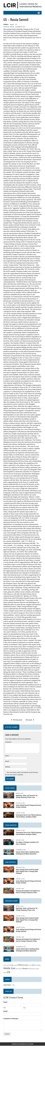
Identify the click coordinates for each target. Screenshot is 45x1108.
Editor (12, 26)
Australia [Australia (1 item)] (15, 965)
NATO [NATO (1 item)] (17, 968)
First (4, 1007)
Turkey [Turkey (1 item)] (37, 968)
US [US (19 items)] (8, 972)
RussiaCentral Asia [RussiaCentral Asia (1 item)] (32, 968)
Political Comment (10, 788)
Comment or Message (11, 1018)
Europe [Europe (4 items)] (25, 965)
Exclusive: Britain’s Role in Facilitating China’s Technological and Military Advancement (27, 853)
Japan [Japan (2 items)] (39, 965)
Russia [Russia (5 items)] (25, 968)
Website (7, 767)
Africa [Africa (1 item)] (4, 965)
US (16, 24)
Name (7, 756)
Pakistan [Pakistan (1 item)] (20, 968)
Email (7, 761)
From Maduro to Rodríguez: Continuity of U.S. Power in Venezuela (27, 843)
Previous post (16, 720)
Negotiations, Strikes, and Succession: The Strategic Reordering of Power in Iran (26, 796)
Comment (8, 742)
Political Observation (10, 825)
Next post (30, 720)
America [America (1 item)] (8, 965)
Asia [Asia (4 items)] (11, 965)
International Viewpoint (11, 901)
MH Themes (31, 1044)
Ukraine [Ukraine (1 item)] (5, 972)
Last (24, 1007)
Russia (12, 24)
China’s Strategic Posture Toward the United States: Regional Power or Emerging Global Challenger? (27, 871)
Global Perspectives (10, 862)
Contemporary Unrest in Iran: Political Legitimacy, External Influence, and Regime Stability (28, 816)
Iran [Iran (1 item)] (36, 965)
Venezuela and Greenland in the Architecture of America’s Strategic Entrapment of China (28, 892)
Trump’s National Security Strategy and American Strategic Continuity (28, 806)
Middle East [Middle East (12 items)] (9, 968)
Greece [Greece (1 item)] (30, 965)
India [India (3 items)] (33, 965)
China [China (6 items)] (20, 965)
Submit (7, 1034)
